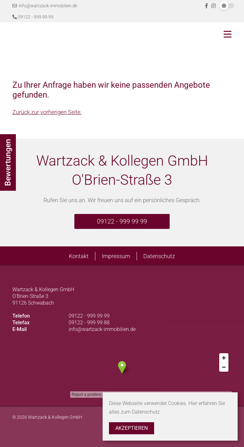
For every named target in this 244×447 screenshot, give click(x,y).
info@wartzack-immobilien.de (44, 5)
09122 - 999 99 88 (89, 323)
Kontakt (79, 256)
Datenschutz (159, 256)
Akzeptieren (131, 428)
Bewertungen (7, 162)
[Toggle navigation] (226, 34)
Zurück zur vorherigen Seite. (47, 112)
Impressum (116, 256)
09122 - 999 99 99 (32, 16)
